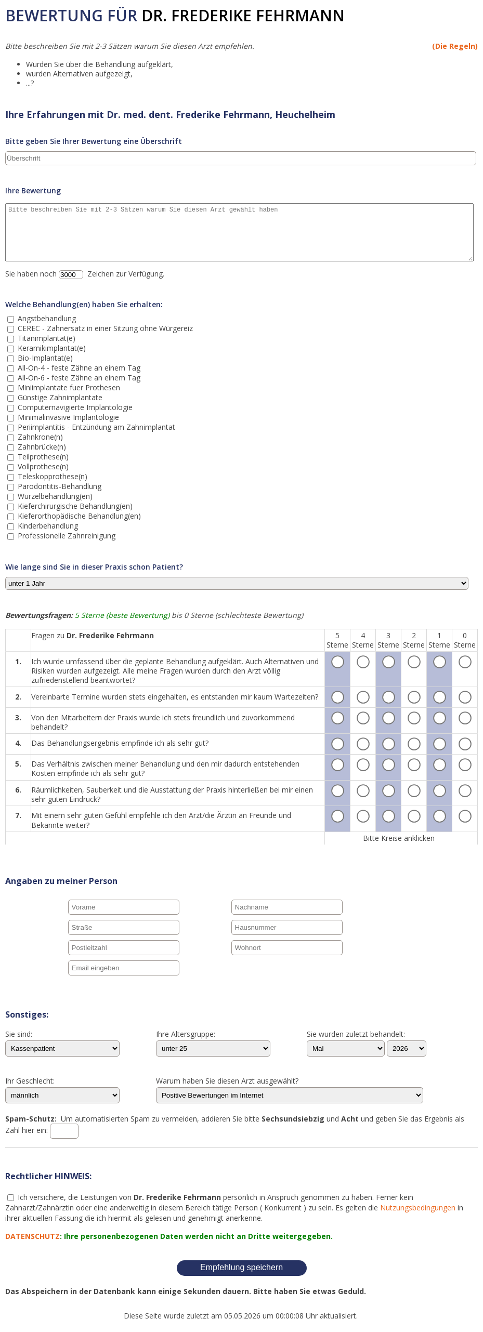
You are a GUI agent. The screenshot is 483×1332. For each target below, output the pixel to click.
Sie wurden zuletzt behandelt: (356, 1035)
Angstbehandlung (46, 318)
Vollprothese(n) (42, 466)
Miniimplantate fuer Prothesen (68, 387)
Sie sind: (18, 1035)
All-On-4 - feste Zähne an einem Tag (78, 368)
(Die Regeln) (455, 46)
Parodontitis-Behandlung (58, 486)
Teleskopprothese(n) (51, 476)
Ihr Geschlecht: (30, 1081)
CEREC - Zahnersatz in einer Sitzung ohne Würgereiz (104, 328)
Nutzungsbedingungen (417, 1207)
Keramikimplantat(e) (51, 348)
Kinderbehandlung (47, 526)
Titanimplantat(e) (45, 338)
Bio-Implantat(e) (44, 358)
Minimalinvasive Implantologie (67, 417)
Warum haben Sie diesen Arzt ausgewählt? (227, 1081)
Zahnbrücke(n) (41, 447)
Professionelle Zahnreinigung (65, 535)
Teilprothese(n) (42, 456)
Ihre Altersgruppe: (185, 1035)
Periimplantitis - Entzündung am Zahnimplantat (95, 427)
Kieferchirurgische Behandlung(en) (74, 506)
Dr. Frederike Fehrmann (243, 15)
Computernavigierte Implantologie (74, 407)
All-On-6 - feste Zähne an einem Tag (78, 378)
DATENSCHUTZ (32, 1236)
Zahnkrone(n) (39, 437)
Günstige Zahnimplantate (59, 397)
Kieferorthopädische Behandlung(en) (78, 516)
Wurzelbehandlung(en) (54, 496)
